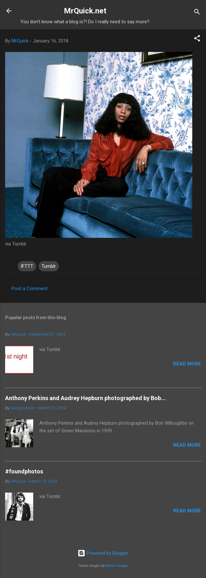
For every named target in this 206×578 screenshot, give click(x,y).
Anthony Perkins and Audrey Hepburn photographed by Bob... (85, 398)
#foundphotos (24, 471)
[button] (197, 39)
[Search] (197, 13)
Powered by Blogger (103, 553)
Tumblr (49, 266)
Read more (187, 364)
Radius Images (117, 566)
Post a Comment (29, 288)
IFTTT (27, 266)
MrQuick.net (85, 10)
